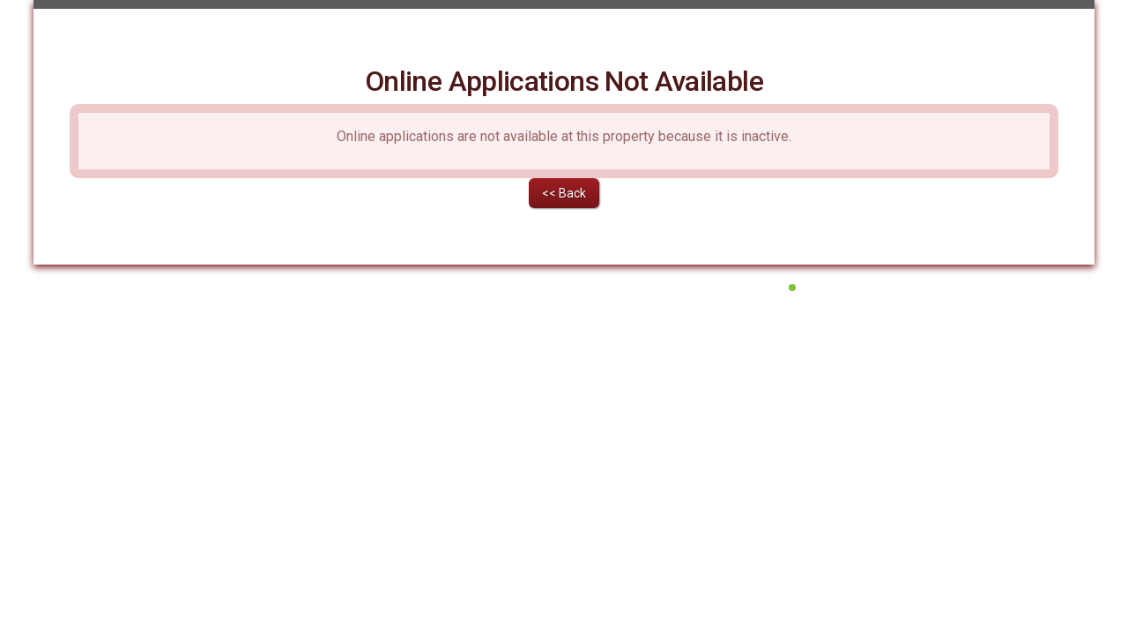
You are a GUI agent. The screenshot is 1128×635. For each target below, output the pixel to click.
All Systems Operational (856, 410)
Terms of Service (504, 432)
